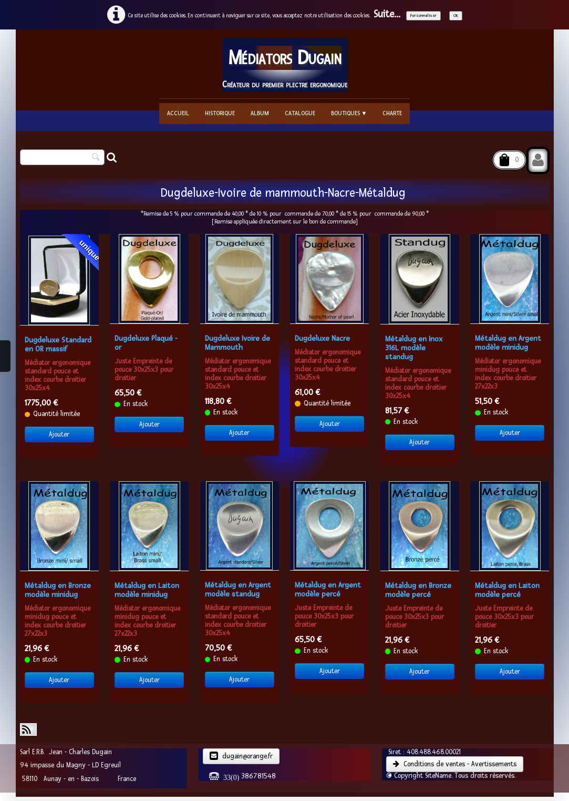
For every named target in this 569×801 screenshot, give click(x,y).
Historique (220, 113)
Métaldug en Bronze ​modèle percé (419, 590)
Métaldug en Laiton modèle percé (507, 590)
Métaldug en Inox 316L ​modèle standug (413, 347)
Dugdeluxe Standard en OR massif (58, 344)
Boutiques (349, 113)
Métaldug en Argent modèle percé (328, 590)
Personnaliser (423, 15)
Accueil (178, 113)
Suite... (387, 14)
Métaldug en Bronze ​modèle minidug (59, 590)
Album (260, 113)
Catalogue (300, 113)
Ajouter (59, 434)
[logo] (284, 65)
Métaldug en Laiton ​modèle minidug (148, 590)
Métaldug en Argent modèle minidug (508, 343)
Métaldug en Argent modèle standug (238, 590)
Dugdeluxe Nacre (322, 338)
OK (455, 15)
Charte (392, 113)
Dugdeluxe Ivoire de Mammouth (237, 343)
